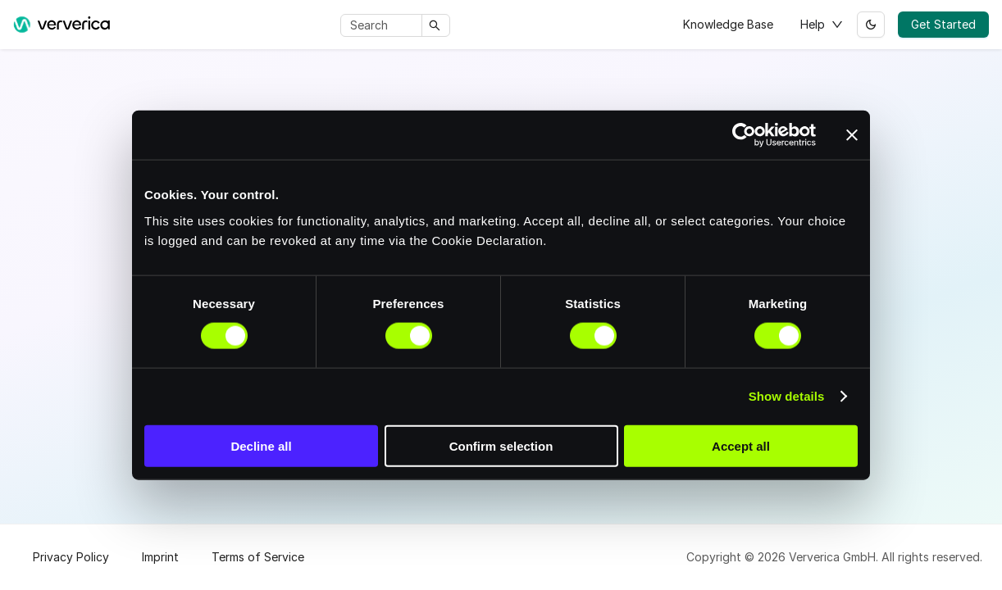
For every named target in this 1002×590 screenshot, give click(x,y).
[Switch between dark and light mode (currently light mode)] (871, 24)
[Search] (384, 25)
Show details (787, 396)
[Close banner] (852, 135)
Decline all (260, 445)
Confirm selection (501, 445)
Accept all (741, 445)
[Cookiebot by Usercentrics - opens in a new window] (744, 135)
